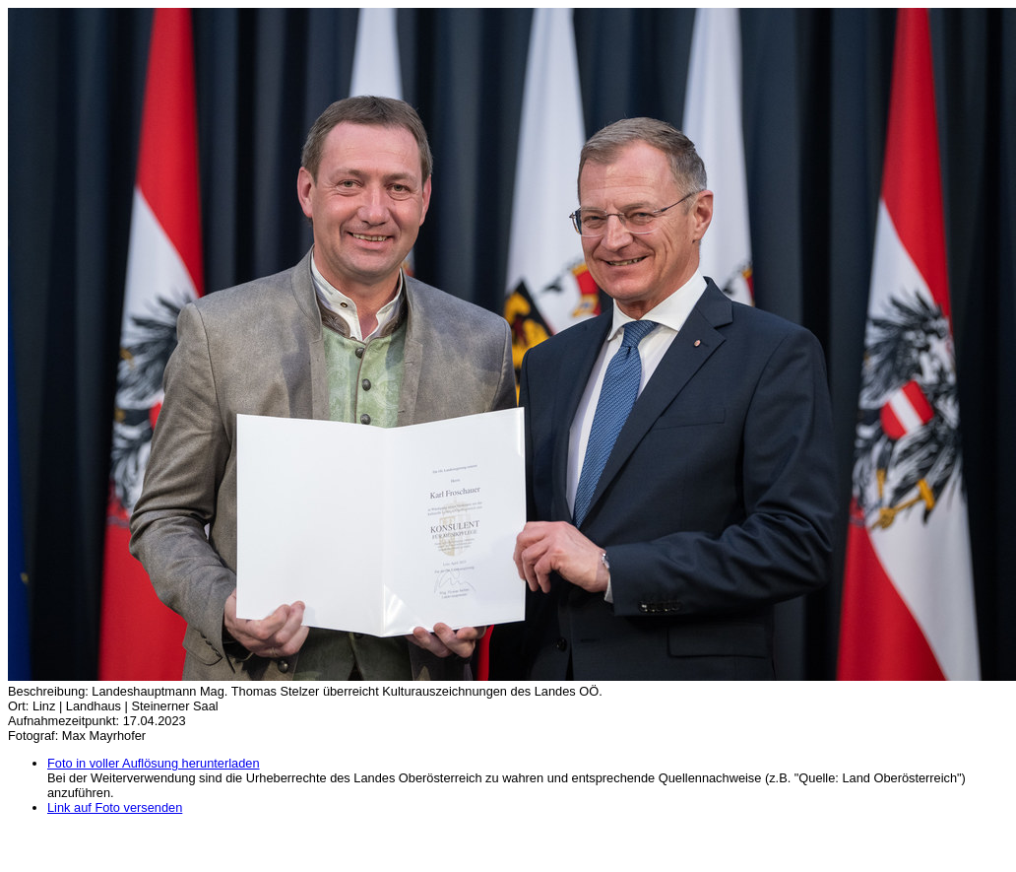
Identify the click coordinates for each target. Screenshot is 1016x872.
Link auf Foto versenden (114, 807)
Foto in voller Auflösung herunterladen (153, 763)
